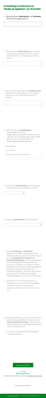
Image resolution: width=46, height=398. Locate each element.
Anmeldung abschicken (23, 365)
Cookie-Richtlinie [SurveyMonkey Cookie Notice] (27, 385)
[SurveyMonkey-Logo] (23, 373)
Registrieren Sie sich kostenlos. (34, 376)
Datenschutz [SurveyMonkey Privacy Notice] (18, 385)
